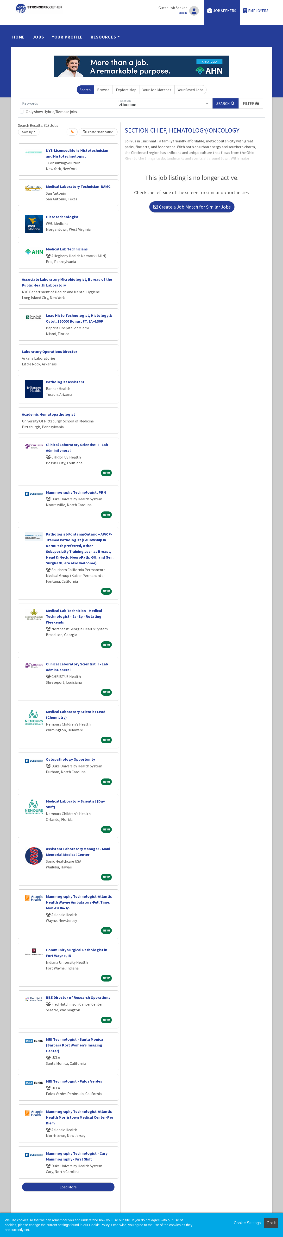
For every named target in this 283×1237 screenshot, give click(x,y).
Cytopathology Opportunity (70, 759)
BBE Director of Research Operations (78, 997)
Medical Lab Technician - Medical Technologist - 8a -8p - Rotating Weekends (74, 616)
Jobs (38, 37)
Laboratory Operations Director (49, 351)
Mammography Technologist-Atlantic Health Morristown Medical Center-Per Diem (79, 1117)
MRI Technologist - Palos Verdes (74, 1081)
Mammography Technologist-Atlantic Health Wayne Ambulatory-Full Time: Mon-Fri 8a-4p (79, 902)
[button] (251, 103)
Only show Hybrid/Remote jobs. (52, 111)
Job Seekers (221, 11)
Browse (103, 89)
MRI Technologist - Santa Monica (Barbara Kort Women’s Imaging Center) (74, 1045)
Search (85, 89)
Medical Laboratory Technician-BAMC (78, 186)
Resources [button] (103, 37)
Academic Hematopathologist (48, 414)
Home (18, 37)
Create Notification (98, 132)
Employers (255, 11)
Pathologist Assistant (65, 381)
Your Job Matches (157, 89)
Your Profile (67, 37)
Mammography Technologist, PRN (76, 492)
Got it (271, 1223)
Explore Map (126, 89)
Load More (68, 1187)
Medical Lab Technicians (67, 249)
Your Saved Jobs (190, 89)
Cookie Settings (247, 1223)
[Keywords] (68, 103)
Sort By (27, 132)
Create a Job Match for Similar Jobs (192, 207)
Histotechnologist (62, 216)
